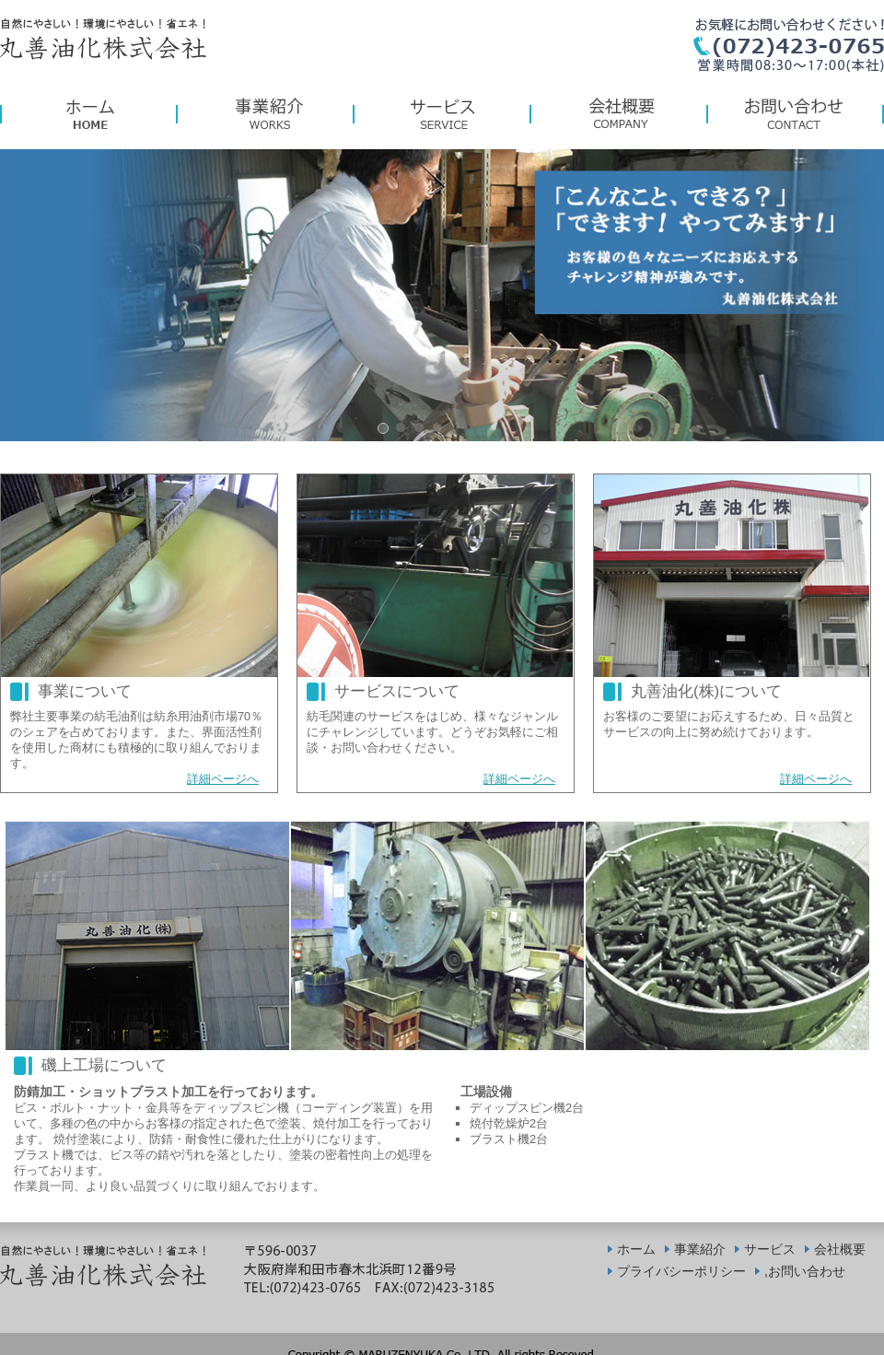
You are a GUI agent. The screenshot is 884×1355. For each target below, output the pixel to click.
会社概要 (840, 1249)
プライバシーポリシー (681, 1271)
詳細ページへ (223, 779)
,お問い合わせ (804, 1271)
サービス (770, 1249)
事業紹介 (700, 1249)
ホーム (636, 1249)
